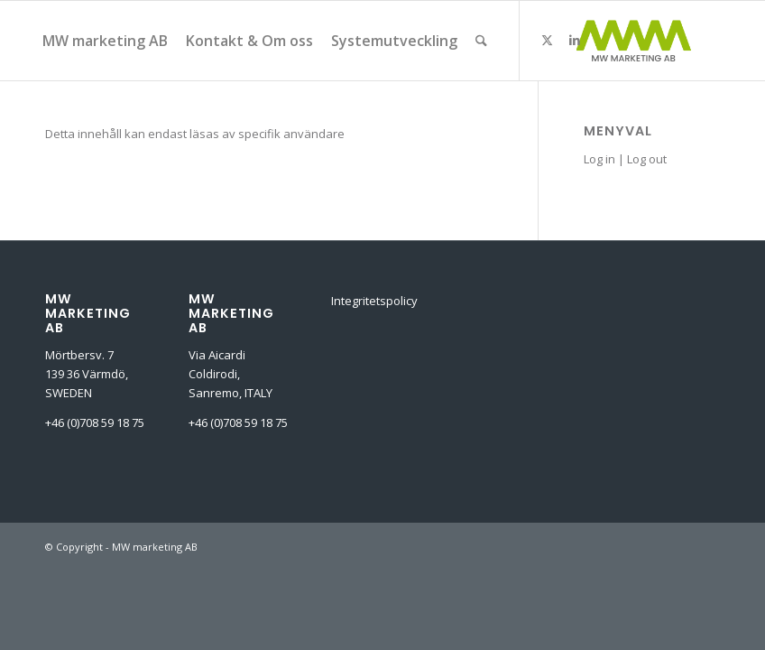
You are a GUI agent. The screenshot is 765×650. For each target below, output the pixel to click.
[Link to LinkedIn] (574, 39)
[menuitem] (105, 40)
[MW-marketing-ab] (633, 40)
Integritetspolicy (374, 300)
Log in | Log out (625, 159)
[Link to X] (547, 39)
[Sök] (481, 40)
